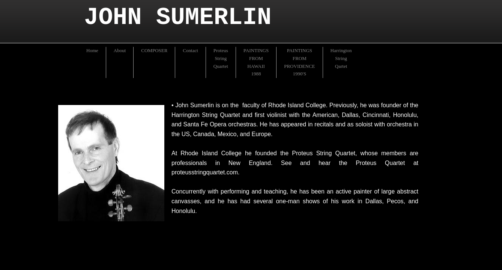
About (120, 50)
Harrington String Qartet (341, 58)
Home (92, 50)
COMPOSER (154, 50)
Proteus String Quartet (220, 58)
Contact (190, 50)
